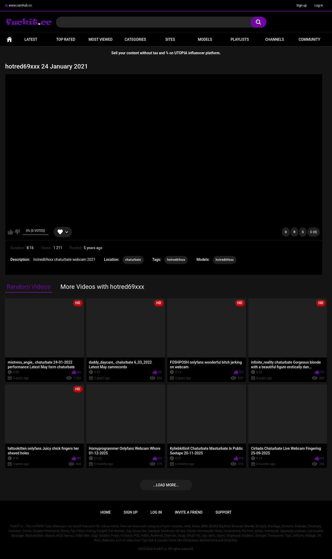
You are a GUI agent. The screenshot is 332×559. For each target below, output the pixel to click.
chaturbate (133, 260)
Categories (135, 39)
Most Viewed (100, 39)
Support (224, 512)
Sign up (301, 5)
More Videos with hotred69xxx (102, 286)
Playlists (240, 39)
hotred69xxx (176, 260)
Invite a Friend (189, 512)
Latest (30, 39)
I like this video (10, 232)
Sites (170, 39)
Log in (318, 5)
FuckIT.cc (160, 549)
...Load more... (166, 485)
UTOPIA (180, 53)
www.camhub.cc (20, 5)
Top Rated (65, 39)
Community (309, 39)
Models (205, 39)
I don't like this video (17, 232)
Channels (274, 39)
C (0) (313, 232)
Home (9, 39)
